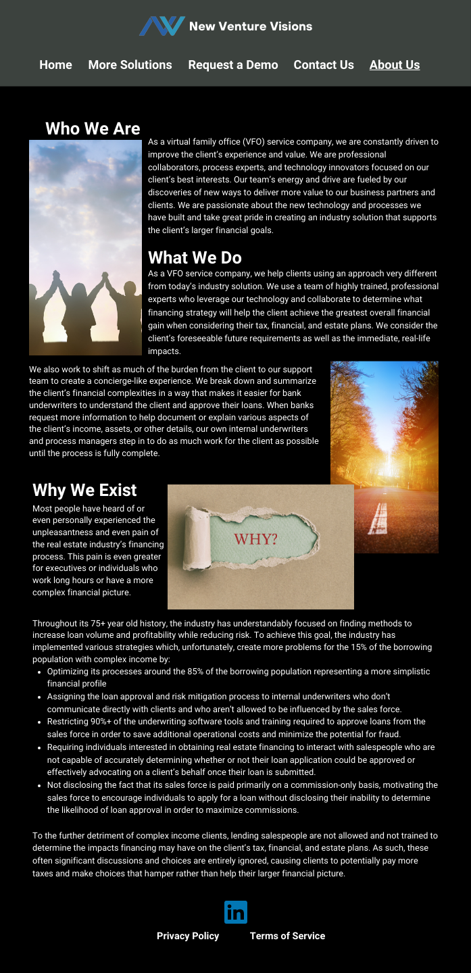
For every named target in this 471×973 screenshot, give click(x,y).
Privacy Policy (188, 936)
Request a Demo (233, 65)
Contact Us (324, 65)
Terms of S (274, 936)
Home (55, 65)
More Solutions (130, 65)
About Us (395, 65)
